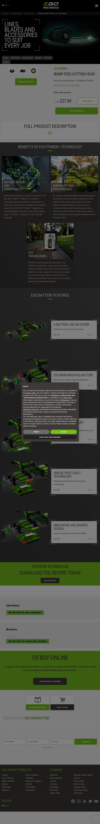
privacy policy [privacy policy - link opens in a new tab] (31, 393)
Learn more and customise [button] (50, 437)
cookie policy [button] (67, 398)
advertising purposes (31, 409)
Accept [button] (64, 432)
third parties (65, 400)
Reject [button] (36, 432)
